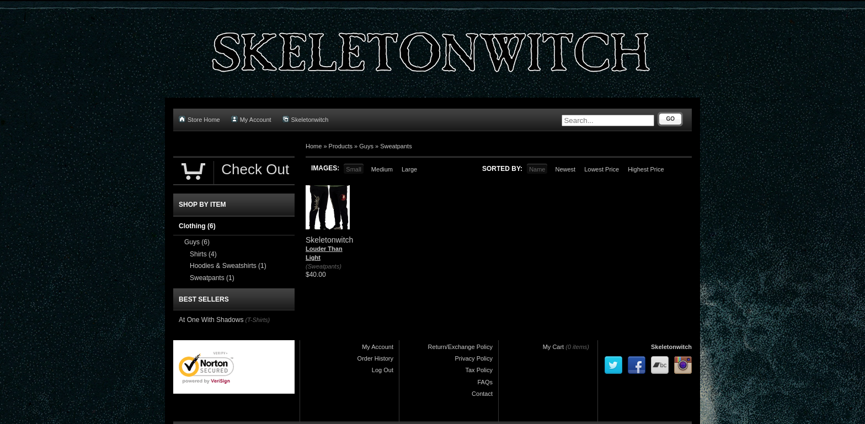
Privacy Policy (474, 358)
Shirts (203, 254)
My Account (251, 119)
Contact (482, 393)
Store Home (199, 119)
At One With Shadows (211, 320)
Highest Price (646, 169)
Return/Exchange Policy (460, 347)
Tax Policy (479, 370)
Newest (565, 169)
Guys (366, 146)
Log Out (382, 370)
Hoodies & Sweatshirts (228, 266)
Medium (382, 169)
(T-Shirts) (257, 319)
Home (314, 146)
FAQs (485, 382)
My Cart (553, 347)
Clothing (197, 226)
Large (409, 169)
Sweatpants (396, 146)
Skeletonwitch (305, 119)
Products (341, 146)
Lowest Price (601, 169)
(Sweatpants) (323, 266)
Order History (375, 358)
